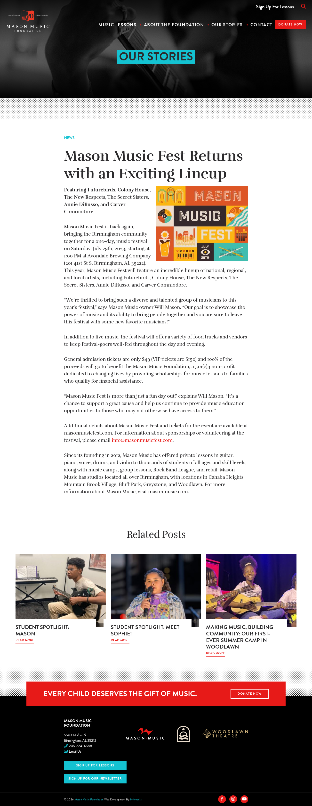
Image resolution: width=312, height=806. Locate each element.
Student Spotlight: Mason (42, 630)
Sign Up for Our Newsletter (95, 778)
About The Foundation (174, 24)
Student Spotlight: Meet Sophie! (145, 630)
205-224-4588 (80, 745)
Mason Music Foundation (78, 723)
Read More (25, 640)
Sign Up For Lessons (275, 6)
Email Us (75, 751)
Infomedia (136, 799)
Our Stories (227, 24)
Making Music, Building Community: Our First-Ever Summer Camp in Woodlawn (239, 637)
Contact (261, 24)
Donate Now (290, 24)
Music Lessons (117, 24)
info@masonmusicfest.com (142, 440)
